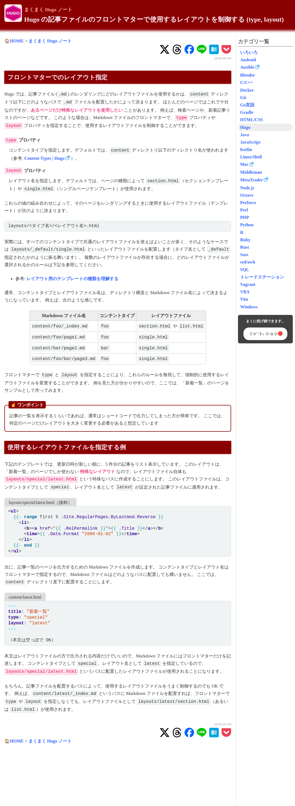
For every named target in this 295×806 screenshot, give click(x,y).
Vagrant (247, 284)
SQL (244, 269)
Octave (246, 195)
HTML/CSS (251, 119)
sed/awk (247, 262)
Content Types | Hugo (44, 158)
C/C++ (246, 82)
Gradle (246, 112)
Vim (244, 299)
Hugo (245, 127)
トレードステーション (262, 277)
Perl (244, 210)
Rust (244, 247)
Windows (249, 307)
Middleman (251, 172)
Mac (244, 164)
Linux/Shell (251, 157)
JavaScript (250, 142)
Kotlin (246, 149)
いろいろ (249, 52)
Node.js (247, 187)
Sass (244, 254)
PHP (244, 217)
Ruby (245, 239)
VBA (244, 291)
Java (244, 134)
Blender (247, 75)
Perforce (248, 202)
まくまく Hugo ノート (48, 9)
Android (248, 59)
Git (243, 97)
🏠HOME (14, 41)
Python (247, 224)
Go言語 (247, 105)
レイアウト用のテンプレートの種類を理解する (72, 278)
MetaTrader (251, 180)
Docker (247, 90)
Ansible (247, 67)
